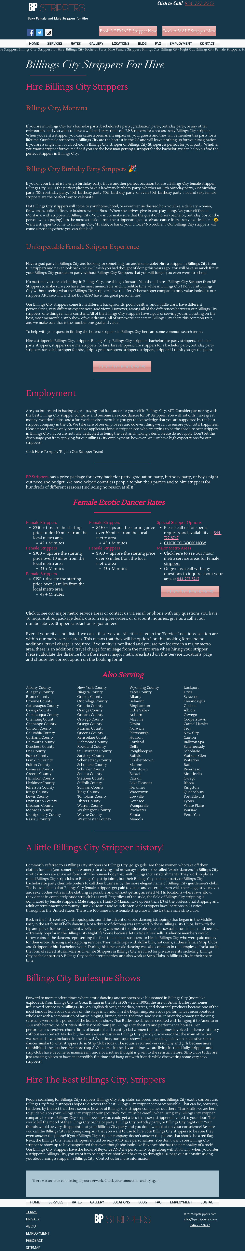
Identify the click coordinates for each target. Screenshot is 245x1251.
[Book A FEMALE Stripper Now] (128, 31)
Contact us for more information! (123, 1158)
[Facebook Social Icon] (30, 32)
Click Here (34, 451)
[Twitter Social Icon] (39, 32)
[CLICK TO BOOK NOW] (122, 366)
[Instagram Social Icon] (48, 32)
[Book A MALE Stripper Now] (189, 31)
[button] (56, 43)
